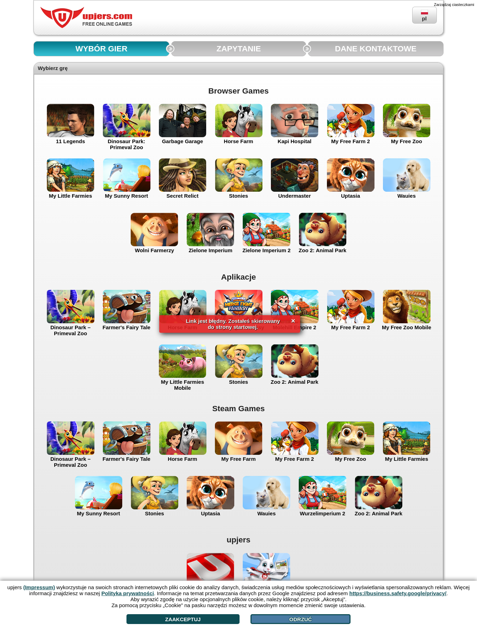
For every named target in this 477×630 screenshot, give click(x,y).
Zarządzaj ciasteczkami (454, 4)
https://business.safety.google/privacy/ (397, 593)
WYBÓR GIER (101, 48)
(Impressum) (39, 587)
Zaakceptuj (183, 619)
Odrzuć (300, 619)
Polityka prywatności (127, 593)
